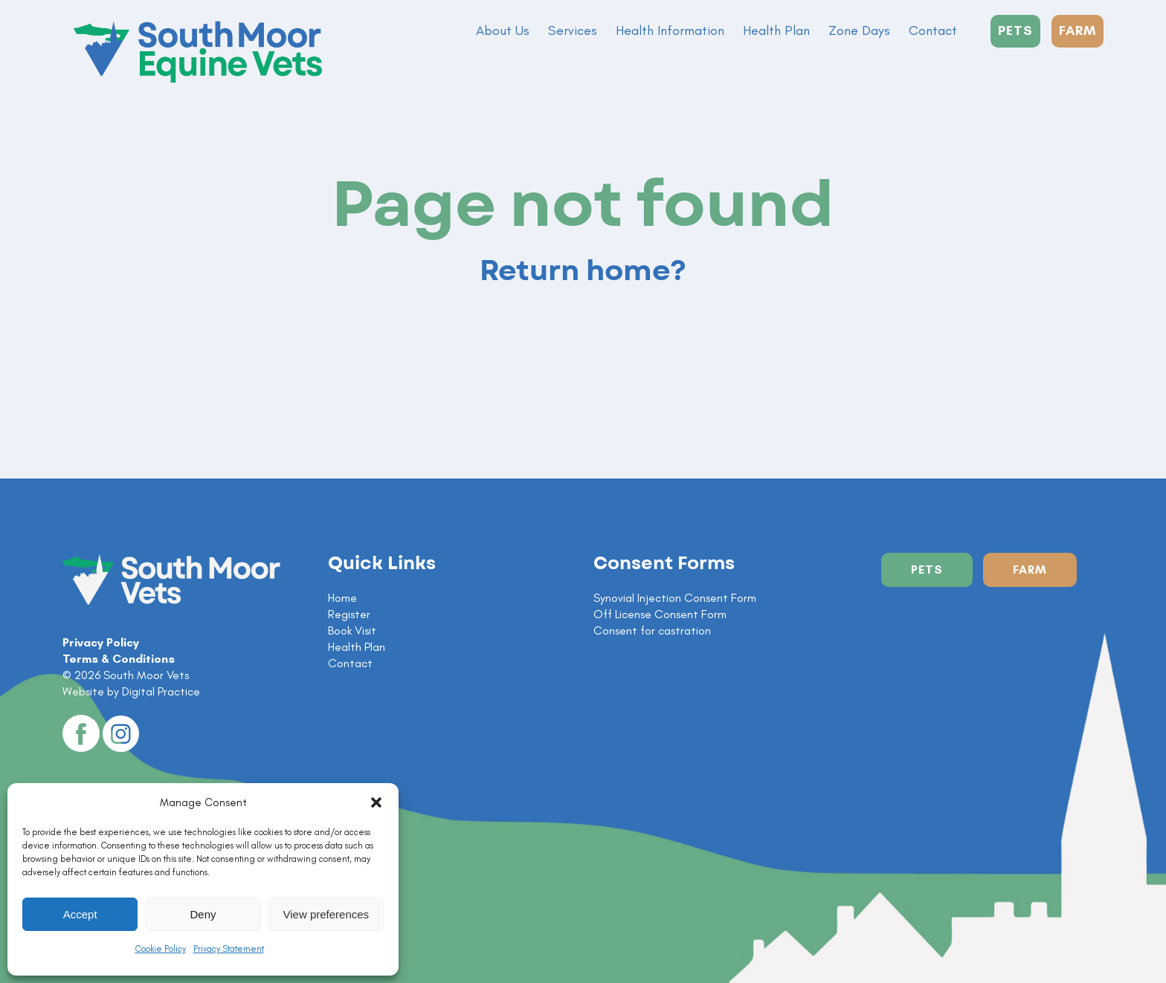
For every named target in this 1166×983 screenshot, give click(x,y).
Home (342, 598)
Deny (203, 914)
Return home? (583, 271)
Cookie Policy (160, 949)
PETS (1015, 30)
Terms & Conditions (118, 659)
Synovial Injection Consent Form (674, 598)
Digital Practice (161, 691)
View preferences (326, 914)
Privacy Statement (228, 949)
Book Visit (352, 630)
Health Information (670, 30)
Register (349, 614)
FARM (1077, 30)
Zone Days (859, 30)
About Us (502, 30)
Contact (933, 30)
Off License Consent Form (660, 614)
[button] (376, 802)
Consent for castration (652, 630)
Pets (927, 569)
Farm (1030, 569)
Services (572, 30)
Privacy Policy (100, 642)
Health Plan (776, 30)
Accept (80, 914)
